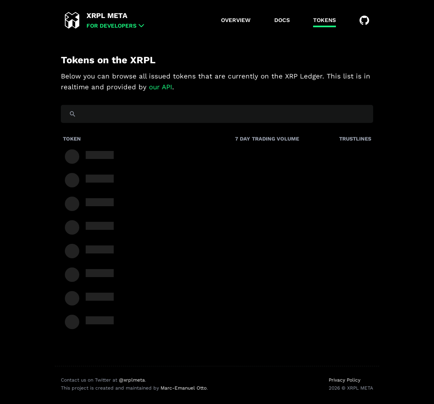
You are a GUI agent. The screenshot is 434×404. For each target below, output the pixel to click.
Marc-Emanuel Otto (184, 388)
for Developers (111, 25)
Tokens (324, 20)
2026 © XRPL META (351, 388)
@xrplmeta (132, 380)
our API (160, 87)
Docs (282, 20)
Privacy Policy (344, 380)
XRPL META (106, 15)
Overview (236, 20)
